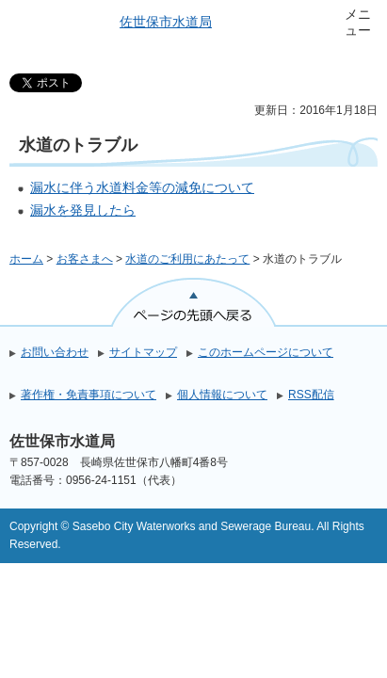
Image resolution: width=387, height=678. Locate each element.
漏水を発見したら (83, 210)
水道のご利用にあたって (187, 259)
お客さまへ (84, 259)
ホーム (26, 259)
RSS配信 (311, 394)
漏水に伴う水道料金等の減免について (142, 187)
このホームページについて (265, 352)
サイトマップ (143, 352)
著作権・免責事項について (88, 394)
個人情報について (222, 394)
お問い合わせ (55, 352)
